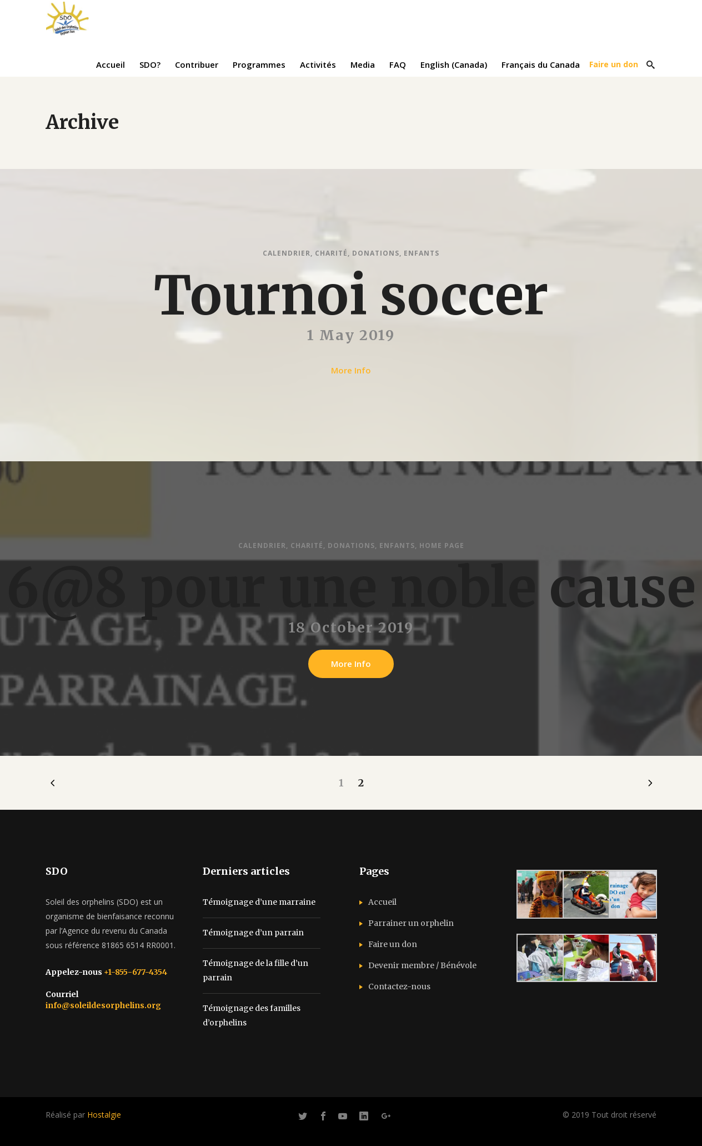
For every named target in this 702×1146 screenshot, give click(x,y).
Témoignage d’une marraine (259, 902)
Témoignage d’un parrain (253, 933)
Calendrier (286, 253)
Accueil (382, 902)
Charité (331, 253)
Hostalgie (104, 1114)
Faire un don (392, 944)
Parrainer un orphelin (411, 923)
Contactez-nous (399, 986)
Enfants (421, 253)
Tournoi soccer (351, 295)
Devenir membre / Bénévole (422, 965)
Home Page (441, 553)
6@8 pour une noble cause (351, 595)
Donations (375, 253)
